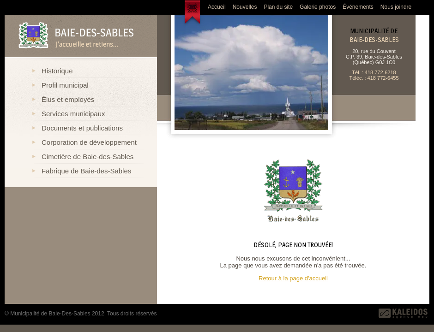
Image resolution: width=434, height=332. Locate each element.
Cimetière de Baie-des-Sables (87, 156)
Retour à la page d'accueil (293, 278)
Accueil (217, 7)
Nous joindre (395, 7)
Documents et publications (82, 128)
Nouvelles (245, 7)
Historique (57, 71)
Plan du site (278, 7)
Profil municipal (65, 85)
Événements (358, 7)
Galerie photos (318, 7)
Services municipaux (73, 114)
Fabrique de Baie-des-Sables (86, 171)
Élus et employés (68, 99)
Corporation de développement (89, 142)
